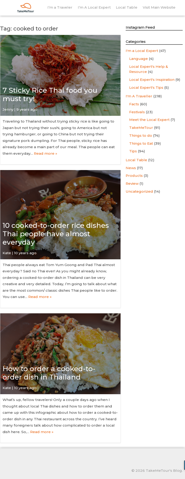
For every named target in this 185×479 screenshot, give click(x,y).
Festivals (137, 112)
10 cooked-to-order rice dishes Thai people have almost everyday (56, 233)
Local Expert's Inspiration (151, 79)
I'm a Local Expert (142, 50)
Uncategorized (139, 191)
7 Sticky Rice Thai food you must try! (50, 94)
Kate (7, 253)
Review (132, 183)
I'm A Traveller (139, 96)
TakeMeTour (141, 127)
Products (134, 175)
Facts (134, 104)
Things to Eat (141, 143)
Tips (133, 151)
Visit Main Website (159, 7)
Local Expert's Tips (146, 87)
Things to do (140, 135)
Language (138, 58)
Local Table (126, 7)
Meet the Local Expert (149, 119)
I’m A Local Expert (94, 7)
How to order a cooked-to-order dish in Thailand (49, 372)
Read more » (45, 153)
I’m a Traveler (59, 7)
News (131, 168)
